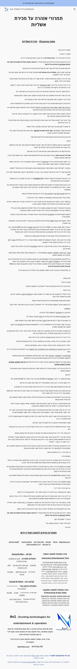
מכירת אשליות (29, 41)
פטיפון (50, 253)
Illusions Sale (47, 41)
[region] (38, 3)
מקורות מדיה (66, 356)
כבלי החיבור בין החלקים (58, 349)
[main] (38, 21)
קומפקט (56, 253)
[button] (2, 9)
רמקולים (51, 214)
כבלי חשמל (53, 221)
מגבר (13, 240)
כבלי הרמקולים (44, 349)
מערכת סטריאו (59, 194)
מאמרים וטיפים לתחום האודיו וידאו (38, 532)
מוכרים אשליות (45, 85)
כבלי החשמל (33, 349)
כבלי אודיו (62, 253)
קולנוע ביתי (48, 194)
